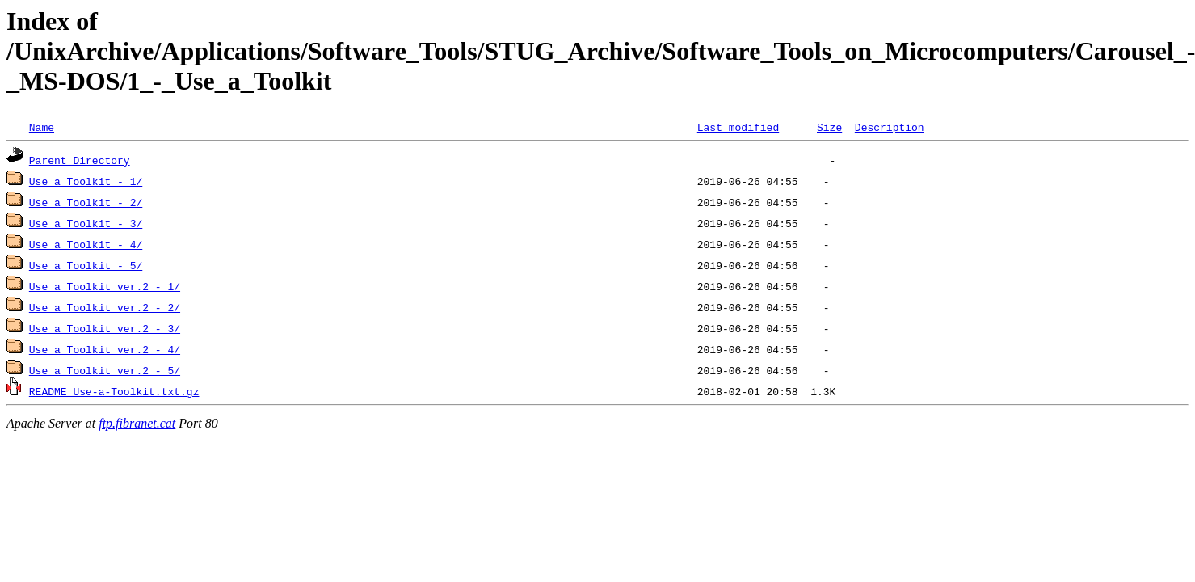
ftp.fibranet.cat (137, 423)
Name (41, 127)
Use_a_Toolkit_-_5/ (85, 265)
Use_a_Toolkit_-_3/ (85, 223)
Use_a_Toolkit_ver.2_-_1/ (104, 286)
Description (889, 127)
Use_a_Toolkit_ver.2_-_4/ (104, 349)
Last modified (738, 127)
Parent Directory (79, 160)
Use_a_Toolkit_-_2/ (85, 202)
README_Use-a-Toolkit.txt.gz (114, 391)
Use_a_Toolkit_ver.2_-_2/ (104, 307)
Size (829, 127)
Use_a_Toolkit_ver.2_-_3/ (104, 328)
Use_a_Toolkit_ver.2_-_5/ (104, 370)
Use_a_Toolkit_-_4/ (85, 244)
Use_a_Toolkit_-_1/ (85, 181)
